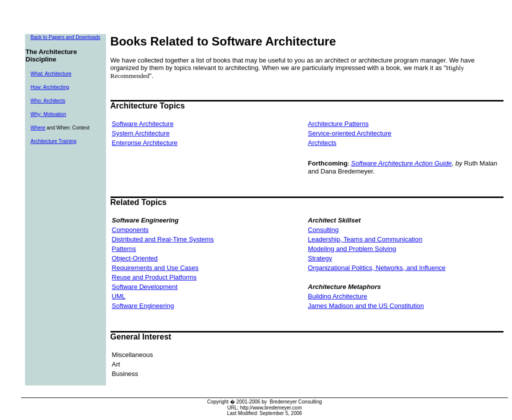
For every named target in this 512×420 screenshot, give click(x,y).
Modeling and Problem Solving (352, 248)
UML (119, 296)
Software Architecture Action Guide (401, 163)
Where (37, 127)
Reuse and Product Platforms (154, 277)
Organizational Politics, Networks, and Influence (377, 268)
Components (130, 230)
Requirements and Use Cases (155, 268)
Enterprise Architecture (145, 142)
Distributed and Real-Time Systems (163, 239)
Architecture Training (53, 141)
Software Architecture (143, 124)
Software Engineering (143, 306)
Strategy (320, 258)
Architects (322, 142)
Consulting (323, 230)
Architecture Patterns (338, 124)
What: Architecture (51, 73)
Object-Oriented (135, 258)
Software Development (145, 286)
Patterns (124, 248)
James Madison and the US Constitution (366, 306)
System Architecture (141, 133)
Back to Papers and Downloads (65, 37)
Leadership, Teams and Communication (365, 239)
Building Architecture (338, 296)
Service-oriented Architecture (350, 133)
